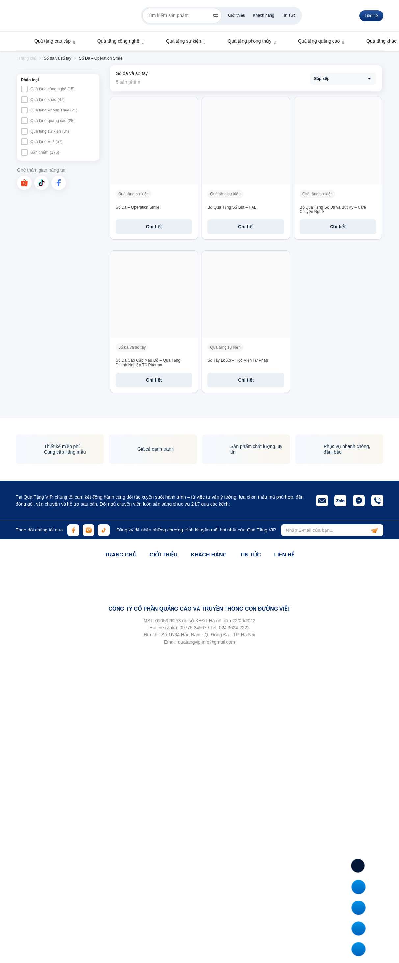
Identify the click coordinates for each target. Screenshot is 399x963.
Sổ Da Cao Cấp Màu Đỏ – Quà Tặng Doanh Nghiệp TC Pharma (148, 362)
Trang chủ (120, 554)
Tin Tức (289, 15)
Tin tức (250, 554)
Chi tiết (154, 226)
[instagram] (88, 530)
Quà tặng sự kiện (180, 41)
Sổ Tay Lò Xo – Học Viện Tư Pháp (237, 360)
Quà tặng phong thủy (246, 41)
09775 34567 (193, 627)
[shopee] (24, 183)
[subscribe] (374, 530)
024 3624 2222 (234, 627)
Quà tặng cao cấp (49, 41)
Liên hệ (371, 15)
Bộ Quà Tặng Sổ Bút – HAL (231, 207)
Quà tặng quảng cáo (315, 41)
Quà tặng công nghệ (115, 41)
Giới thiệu (236, 15)
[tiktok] (41, 183)
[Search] (216, 16)
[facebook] (58, 183)
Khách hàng (263, 15)
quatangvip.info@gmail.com (206, 642)
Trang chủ (26, 58)
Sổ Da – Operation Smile (137, 207)
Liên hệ (284, 554)
